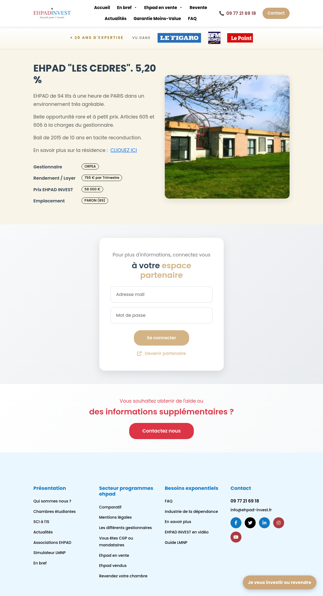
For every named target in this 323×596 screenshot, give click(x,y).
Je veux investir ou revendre (279, 582)
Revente (198, 7)
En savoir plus (178, 521)
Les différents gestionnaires (125, 527)
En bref (124, 7)
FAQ (192, 18)
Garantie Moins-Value (157, 18)
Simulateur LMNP (49, 552)
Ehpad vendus (112, 565)
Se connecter (161, 338)
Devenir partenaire (161, 353)
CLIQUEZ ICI (123, 150)
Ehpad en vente (160, 7)
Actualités (115, 18)
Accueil (102, 7)
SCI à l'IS (41, 521)
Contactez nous (161, 431)
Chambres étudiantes (54, 511)
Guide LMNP (176, 542)
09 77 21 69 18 (237, 13)
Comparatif (110, 507)
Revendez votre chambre (123, 576)
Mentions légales (115, 517)
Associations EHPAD (52, 542)
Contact (276, 13)
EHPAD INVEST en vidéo (187, 532)
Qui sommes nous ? (52, 501)
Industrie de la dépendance (191, 511)
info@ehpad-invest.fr (251, 510)
